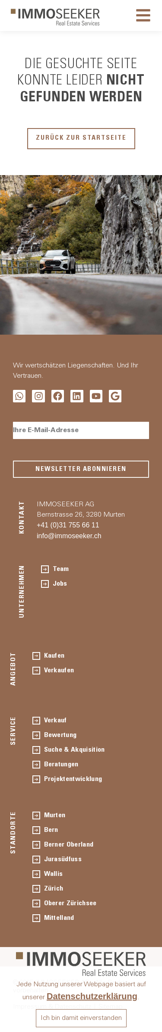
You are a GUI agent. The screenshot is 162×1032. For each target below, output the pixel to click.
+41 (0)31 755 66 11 (68, 525)
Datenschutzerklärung (92, 996)
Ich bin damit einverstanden (81, 1018)
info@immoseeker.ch (69, 536)
